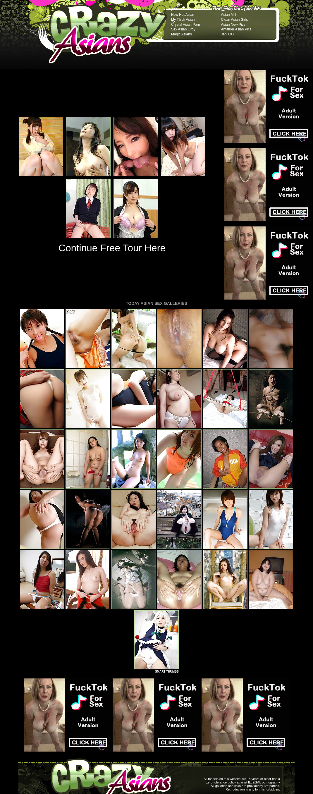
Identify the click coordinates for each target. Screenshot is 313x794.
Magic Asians (181, 34)
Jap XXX (228, 34)
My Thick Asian (183, 20)
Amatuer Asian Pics (236, 29)
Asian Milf (228, 15)
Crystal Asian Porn (185, 25)
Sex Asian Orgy (183, 29)
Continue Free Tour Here (112, 248)
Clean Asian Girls (234, 20)
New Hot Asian (182, 15)
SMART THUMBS (167, 671)
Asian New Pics (233, 25)
